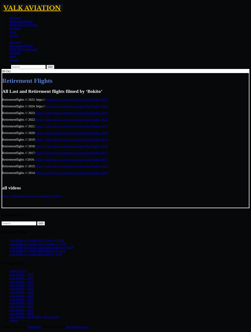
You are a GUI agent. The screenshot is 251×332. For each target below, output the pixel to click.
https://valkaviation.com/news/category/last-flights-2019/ (72, 139)
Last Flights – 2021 (21, 299)
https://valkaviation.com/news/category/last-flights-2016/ (71, 159)
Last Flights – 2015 (21, 278)
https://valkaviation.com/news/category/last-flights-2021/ (72, 126)
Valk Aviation (32, 8)
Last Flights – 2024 (21, 309)
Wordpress (34, 327)
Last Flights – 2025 (21, 313)
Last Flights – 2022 (21, 302)
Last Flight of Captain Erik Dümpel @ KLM (37, 250)
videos (13, 320)
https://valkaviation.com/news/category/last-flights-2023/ (72, 113)
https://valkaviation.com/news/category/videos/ (32, 196)
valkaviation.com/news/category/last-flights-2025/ (76, 99)
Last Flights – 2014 (21, 274)
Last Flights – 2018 (21, 288)
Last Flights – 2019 (21, 292)
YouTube (15, 28)
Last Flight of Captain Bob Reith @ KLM (35, 254)
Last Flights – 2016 (21, 281)
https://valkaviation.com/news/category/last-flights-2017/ (72, 153)
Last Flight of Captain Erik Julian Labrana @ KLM (41, 247)
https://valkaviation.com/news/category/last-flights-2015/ (72, 166)
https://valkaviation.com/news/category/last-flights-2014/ (72, 173)
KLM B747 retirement (23, 25)
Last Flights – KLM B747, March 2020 (34, 316)
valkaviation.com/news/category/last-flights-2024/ (76, 106)
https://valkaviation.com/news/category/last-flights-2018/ (72, 146)
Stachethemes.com (77, 327)
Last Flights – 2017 (21, 285)
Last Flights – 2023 (21, 306)
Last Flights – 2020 (21, 295)
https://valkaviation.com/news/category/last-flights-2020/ (72, 133)
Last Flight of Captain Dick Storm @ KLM (36, 240)
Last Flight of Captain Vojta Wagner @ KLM (37, 243)
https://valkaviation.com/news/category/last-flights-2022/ (72, 119)
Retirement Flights (21, 21)
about (12, 32)
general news (17, 271)
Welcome (15, 18)
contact (13, 35)
